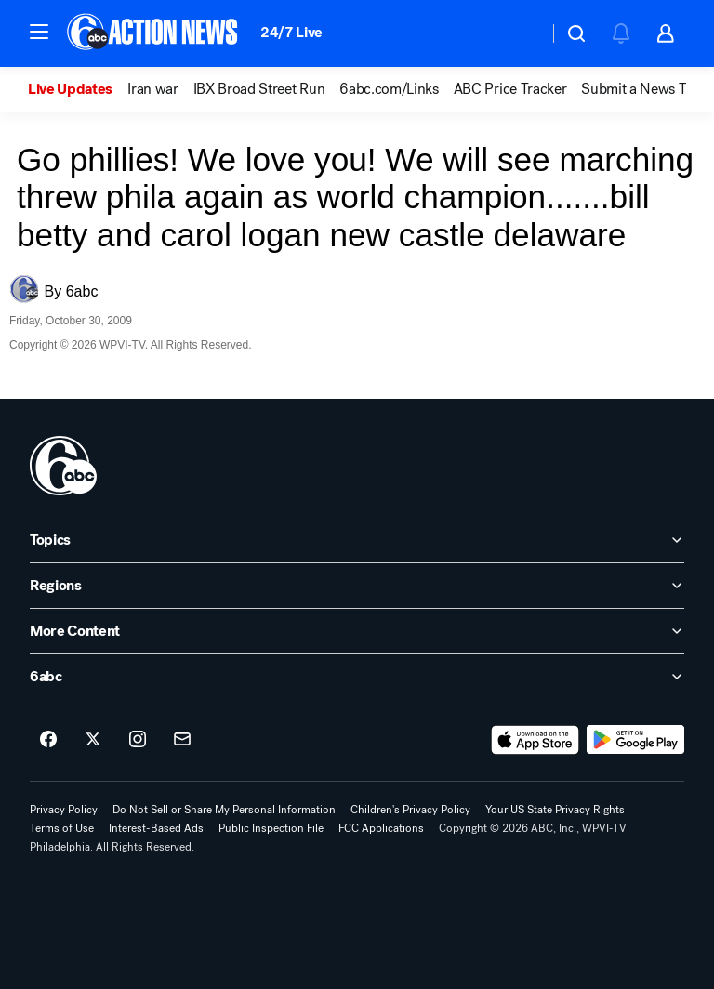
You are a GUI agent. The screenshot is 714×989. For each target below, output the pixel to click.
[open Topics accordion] (357, 540)
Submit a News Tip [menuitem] (639, 89)
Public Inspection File (271, 828)
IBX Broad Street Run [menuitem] (259, 89)
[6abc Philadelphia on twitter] (93, 739)
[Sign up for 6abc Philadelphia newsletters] (182, 739)
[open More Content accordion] (357, 631)
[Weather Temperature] (519, 33)
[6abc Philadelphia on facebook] (48, 739)
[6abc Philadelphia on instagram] (137, 739)
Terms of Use (62, 828)
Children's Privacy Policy (410, 809)
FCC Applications (381, 828)
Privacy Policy (64, 809)
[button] (39, 31)
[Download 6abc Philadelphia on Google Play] (635, 740)
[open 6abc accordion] (357, 676)
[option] (77, 89)
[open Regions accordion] (357, 585)
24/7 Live (291, 32)
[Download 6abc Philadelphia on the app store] (535, 740)
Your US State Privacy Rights (555, 809)
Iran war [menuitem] (152, 89)
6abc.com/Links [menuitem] (389, 89)
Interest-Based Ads (156, 828)
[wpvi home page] (63, 465)
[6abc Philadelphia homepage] (154, 33)
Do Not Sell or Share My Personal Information (224, 809)
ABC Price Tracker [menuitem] (510, 89)
